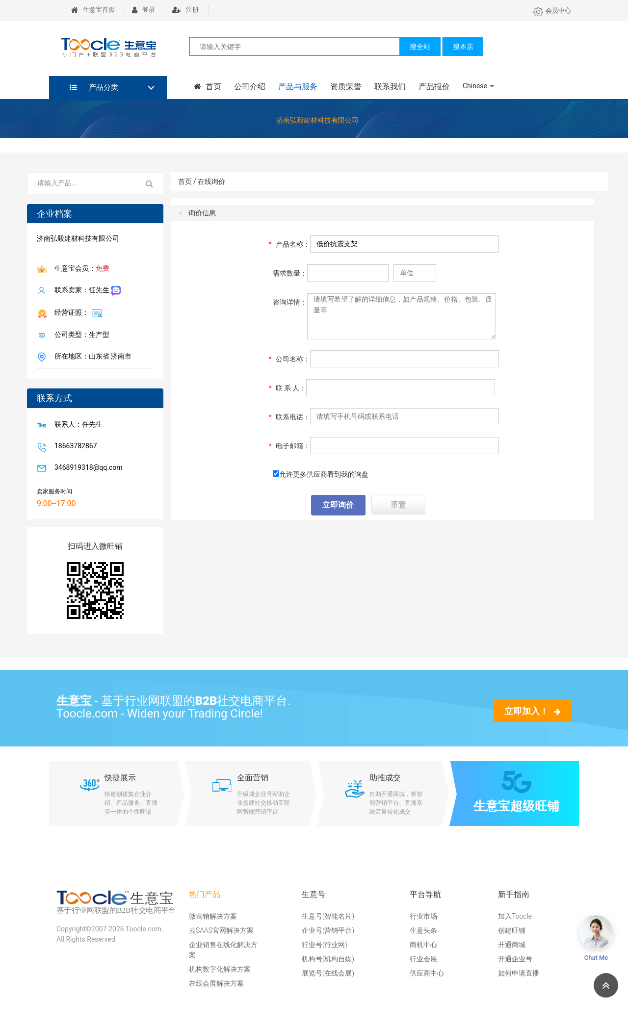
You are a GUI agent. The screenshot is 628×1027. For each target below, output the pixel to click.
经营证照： (77, 313)
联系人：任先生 (77, 425)
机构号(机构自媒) (328, 959)
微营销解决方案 (213, 916)
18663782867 (74, 447)
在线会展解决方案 (216, 983)
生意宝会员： (80, 269)
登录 (143, 9)
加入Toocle (515, 916)
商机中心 (423, 945)
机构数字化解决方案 (220, 969)
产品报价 (434, 86)
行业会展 (423, 959)
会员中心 (552, 10)
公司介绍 (249, 86)
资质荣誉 (346, 86)
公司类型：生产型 (80, 335)
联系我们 (390, 86)
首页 (207, 86)
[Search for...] (81, 183)
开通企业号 (515, 959)
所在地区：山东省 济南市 (91, 357)
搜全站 (420, 47)
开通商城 (511, 945)
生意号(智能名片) (328, 916)
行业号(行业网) (324, 945)
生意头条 (423, 930)
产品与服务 (297, 86)
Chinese (475, 86)
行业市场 (423, 916)
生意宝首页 (93, 9)
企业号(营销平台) (328, 930)
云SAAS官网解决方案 (221, 930)
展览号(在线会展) (328, 973)
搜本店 (463, 47)
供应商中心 (427, 973)
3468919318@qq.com (86, 468)
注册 (185, 9)
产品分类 (94, 87)
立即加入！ (532, 711)
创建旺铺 (511, 930)
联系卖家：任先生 (86, 291)
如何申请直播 (518, 973)
